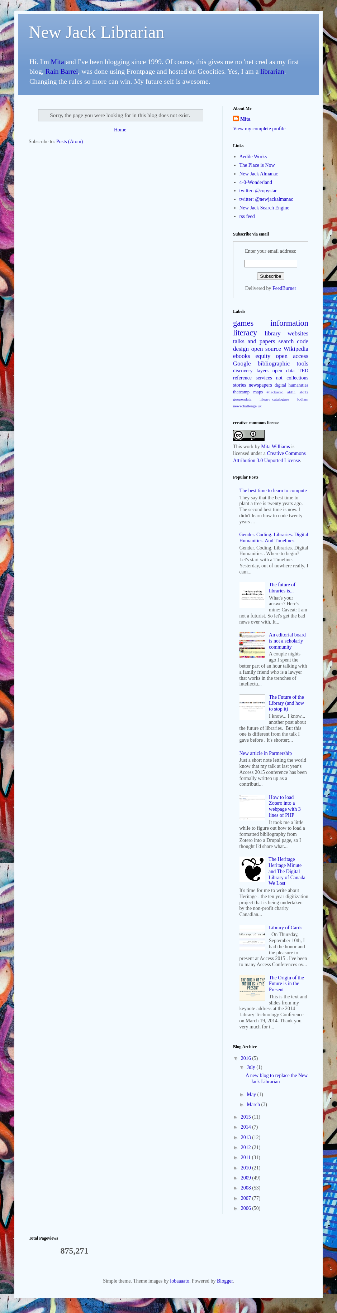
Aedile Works (253, 156)
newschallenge (245, 406)
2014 (246, 1127)
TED (303, 370)
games (243, 323)
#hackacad (274, 392)
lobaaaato (179, 1281)
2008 (246, 1188)
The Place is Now (257, 165)
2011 (246, 1157)
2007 (246, 1198)
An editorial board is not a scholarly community (287, 641)
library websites (286, 333)
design (241, 348)
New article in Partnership (265, 753)
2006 (246, 1208)
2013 (246, 1137)
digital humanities (291, 385)
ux (260, 406)
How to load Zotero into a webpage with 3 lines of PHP (285, 806)
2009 (246, 1178)
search (286, 341)
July (251, 1067)
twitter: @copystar (258, 190)
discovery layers (251, 370)
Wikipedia (296, 348)
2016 (246, 1058)
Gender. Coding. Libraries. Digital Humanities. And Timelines (273, 537)
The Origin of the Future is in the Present (286, 984)
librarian (272, 71)
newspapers (260, 385)
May (252, 1094)
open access (292, 356)
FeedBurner (284, 288)
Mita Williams (275, 446)
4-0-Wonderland (255, 182)
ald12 (303, 392)
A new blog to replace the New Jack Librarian (277, 1078)
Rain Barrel (62, 71)
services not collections (282, 378)
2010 (246, 1168)
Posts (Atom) (69, 141)
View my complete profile (259, 128)
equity (263, 356)
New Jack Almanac (258, 173)
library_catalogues (274, 399)
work (248, 446)
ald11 (291, 392)
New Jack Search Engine (264, 207)
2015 (246, 1117)
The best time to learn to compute (273, 490)
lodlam (302, 399)
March (254, 1104)
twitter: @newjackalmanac (266, 199)
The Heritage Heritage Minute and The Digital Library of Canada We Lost (287, 871)
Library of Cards (285, 927)
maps (258, 391)
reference (242, 378)
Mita (57, 62)
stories (239, 385)
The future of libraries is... (282, 587)
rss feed (247, 216)
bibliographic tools (283, 363)
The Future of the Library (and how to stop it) (286, 703)
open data (283, 370)
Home (120, 129)
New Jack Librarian (97, 32)
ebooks (241, 356)
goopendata (242, 399)
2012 (246, 1147)
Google (242, 363)
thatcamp (241, 391)
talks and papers (254, 341)
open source (266, 348)
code (302, 341)
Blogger (225, 1281)
